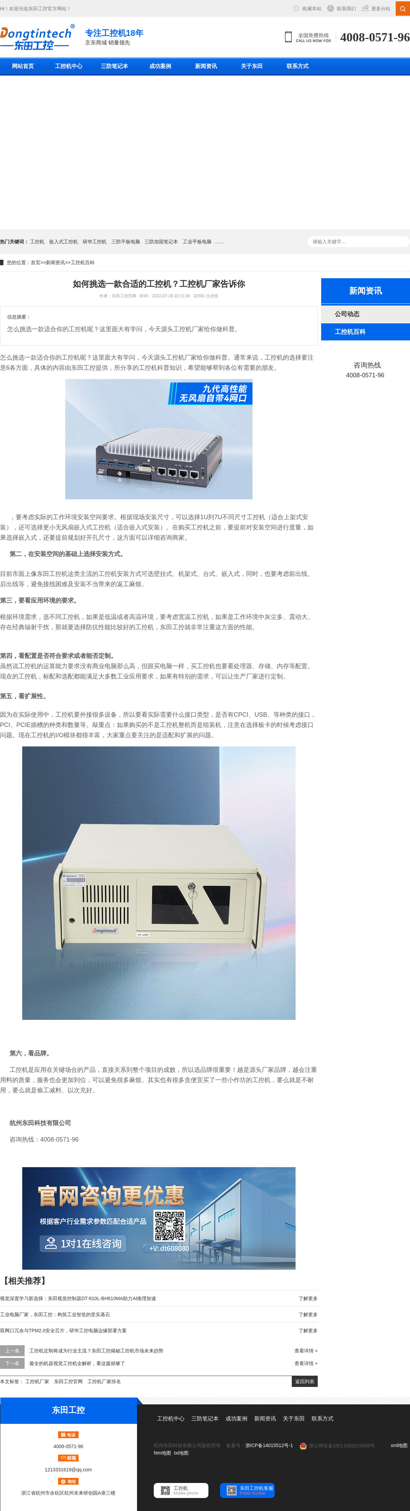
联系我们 (346, 8)
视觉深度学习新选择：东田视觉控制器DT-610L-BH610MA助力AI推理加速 (78, 1298)
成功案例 (160, 66)
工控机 (37, 241)
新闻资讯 (206, 66)
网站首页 (23, 66)
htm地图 (162, 1453)
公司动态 (347, 314)
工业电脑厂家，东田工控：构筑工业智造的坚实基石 (55, 1314)
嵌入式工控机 (63, 241)
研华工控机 (95, 241)
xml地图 (399, 1445)
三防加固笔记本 (161, 241)
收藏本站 (312, 8)
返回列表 (304, 1381)
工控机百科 (83, 262)
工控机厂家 (37, 1381)
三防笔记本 (114, 66)
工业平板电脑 (197, 241)
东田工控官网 (68, 1381)
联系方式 (298, 66)
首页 (35, 262)
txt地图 (181, 1453)
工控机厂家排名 (104, 1381)
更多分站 (381, 8)
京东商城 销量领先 (114, 36)
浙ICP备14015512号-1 (269, 1445)
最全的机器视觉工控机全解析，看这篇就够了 (77, 1363)
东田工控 (37, 8)
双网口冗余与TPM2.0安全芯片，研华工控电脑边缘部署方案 (63, 1330)
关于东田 (252, 66)
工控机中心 (68, 66)
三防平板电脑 (125, 241)
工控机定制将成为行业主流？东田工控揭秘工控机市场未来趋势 (96, 1350)
